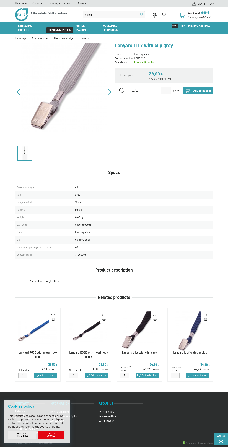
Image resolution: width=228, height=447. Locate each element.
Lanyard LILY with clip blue (190, 348)
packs (176, 86)
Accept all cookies (51, 435)
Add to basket (47, 371)
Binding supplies (60, 25)
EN (211, 3)
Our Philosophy (106, 417)
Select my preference (22, 435)
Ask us (221, 436)
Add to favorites (121, 87)
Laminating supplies (31, 25)
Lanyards (84, 34)
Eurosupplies (141, 50)
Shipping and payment (60, 3)
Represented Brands (109, 412)
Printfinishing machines (195, 25)
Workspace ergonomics (118, 25)
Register (82, 3)
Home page (21, 3)
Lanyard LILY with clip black (139, 348)
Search (142, 15)
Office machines (87, 25)
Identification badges (64, 34)
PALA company (106, 408)
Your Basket (194, 13)
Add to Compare (135, 87)
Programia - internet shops (199, 439)
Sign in (201, 4)
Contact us (37, 3)
